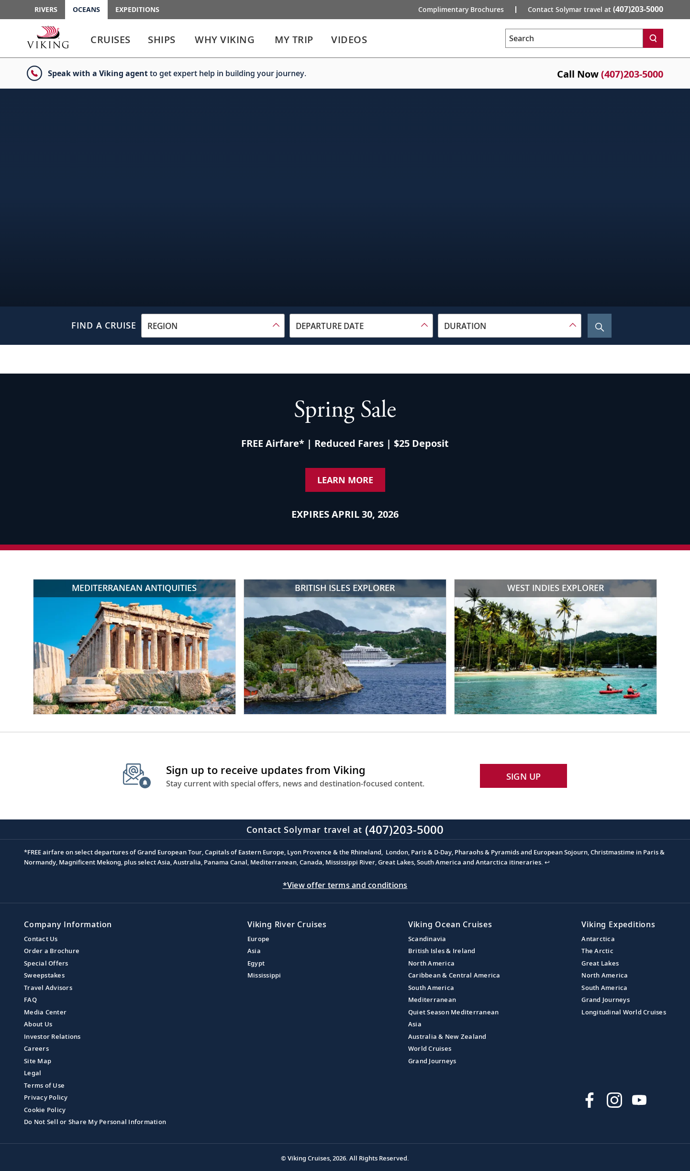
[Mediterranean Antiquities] (134, 647)
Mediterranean (432, 999)
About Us (38, 1024)
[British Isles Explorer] (345, 647)
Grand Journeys (432, 1061)
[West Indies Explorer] (555, 647)
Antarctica (598, 938)
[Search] (653, 38)
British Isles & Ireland (442, 950)
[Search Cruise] (600, 326)
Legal (32, 1073)
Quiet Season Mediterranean (453, 1012)
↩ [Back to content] (547, 862)
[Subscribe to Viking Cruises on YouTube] (639, 1100)
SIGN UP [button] (523, 776)
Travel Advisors (48, 987)
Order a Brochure (51, 950)
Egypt (256, 963)
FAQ (30, 999)
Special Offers (46, 963)
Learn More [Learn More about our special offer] (345, 480)
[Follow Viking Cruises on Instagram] (614, 1100)
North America (431, 963)
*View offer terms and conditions (345, 885)
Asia (254, 950)
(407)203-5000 (632, 74)
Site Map (37, 1061)
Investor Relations (52, 1036)
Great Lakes (600, 963)
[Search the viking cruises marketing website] (574, 38)
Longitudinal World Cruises (623, 1012)
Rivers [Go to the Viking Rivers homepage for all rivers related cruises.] (45, 9)
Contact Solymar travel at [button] (595, 9)
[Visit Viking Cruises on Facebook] (589, 1100)
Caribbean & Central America (454, 975)
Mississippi (264, 975)
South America (431, 987)
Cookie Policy (45, 1109)
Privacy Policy (46, 1097)
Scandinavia (427, 938)
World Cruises (429, 1048)
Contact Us (41, 938)
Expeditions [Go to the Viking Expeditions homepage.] (137, 9)
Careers (36, 1048)
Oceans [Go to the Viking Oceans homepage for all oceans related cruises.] (86, 9)
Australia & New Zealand (447, 1036)
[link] (110, 41)
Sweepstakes (44, 975)
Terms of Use (44, 1085)
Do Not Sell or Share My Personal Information (95, 1121)
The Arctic (597, 950)
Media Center (45, 1012)
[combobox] (213, 326)
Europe (258, 938)
